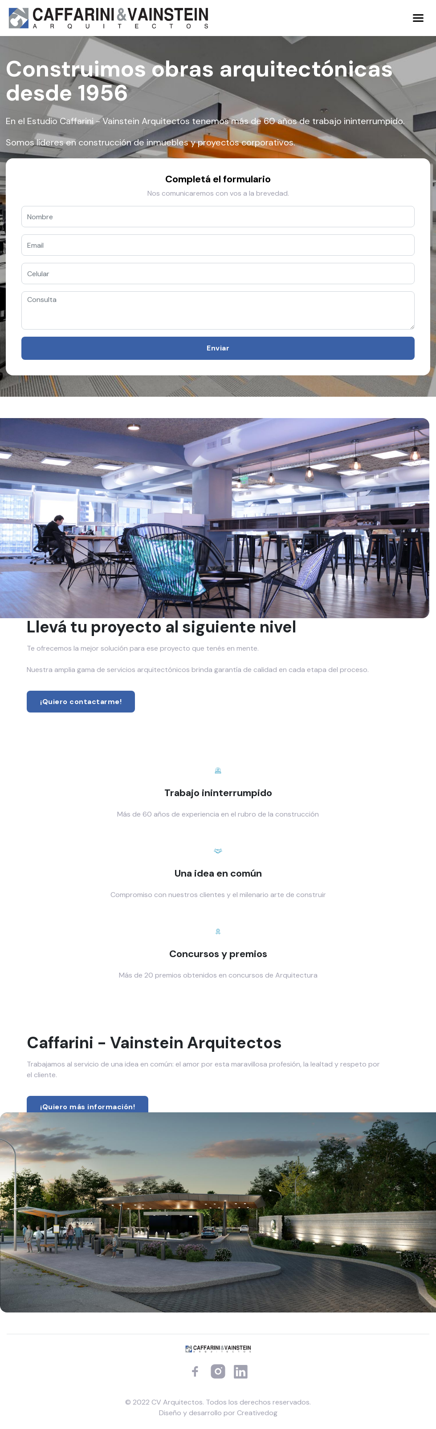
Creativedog (257, 1412)
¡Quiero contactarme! (81, 701)
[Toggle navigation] (418, 18)
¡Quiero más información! (87, 1106)
